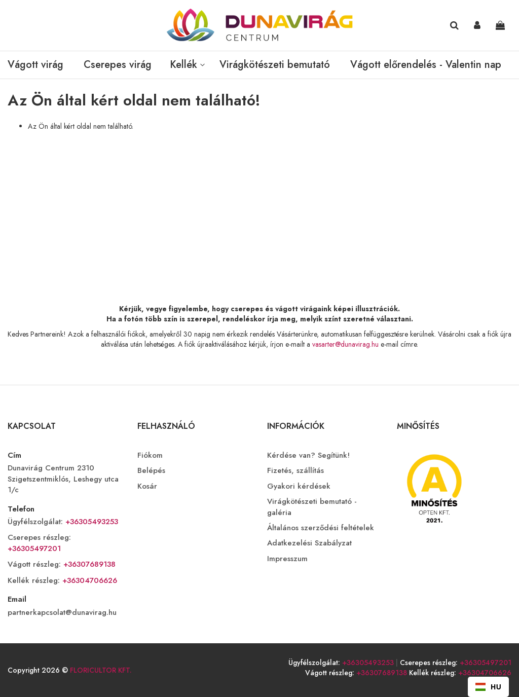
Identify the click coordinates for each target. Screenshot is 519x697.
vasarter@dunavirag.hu (345, 344)
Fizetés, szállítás (295, 470)
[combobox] (488, 687)
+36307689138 (88, 564)
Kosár (147, 486)
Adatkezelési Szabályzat (309, 543)
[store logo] (259, 25)
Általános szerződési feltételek (320, 528)
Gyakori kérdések (298, 486)
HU (488, 686)
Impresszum (287, 559)
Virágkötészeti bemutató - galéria (312, 507)
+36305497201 (34, 548)
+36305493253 (90, 521)
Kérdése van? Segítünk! (308, 455)
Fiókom (150, 455)
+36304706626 (88, 580)
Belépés (151, 470)
